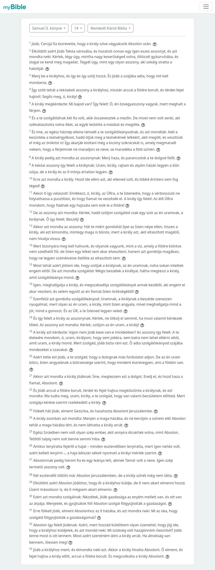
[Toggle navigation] (206, 6)
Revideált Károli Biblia (109, 28)
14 (76, 28)
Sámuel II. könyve (47, 28)
